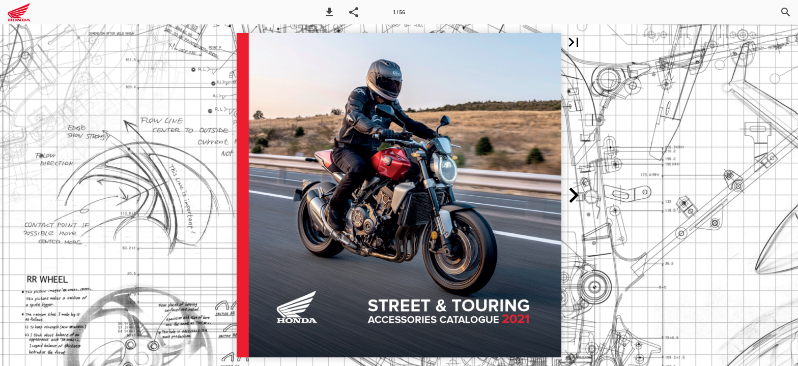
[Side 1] (399, 12)
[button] (329, 12)
